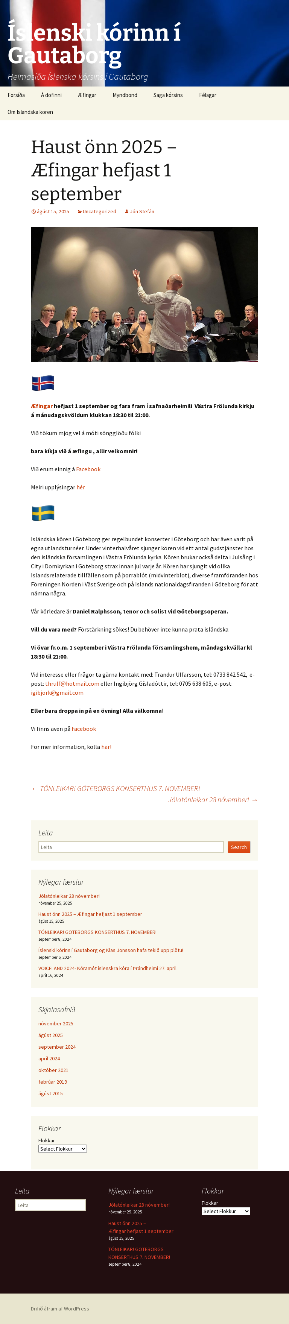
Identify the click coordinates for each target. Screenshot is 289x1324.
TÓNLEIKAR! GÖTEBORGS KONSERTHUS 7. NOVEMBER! (115, 788)
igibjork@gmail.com (57, 692)
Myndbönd (125, 95)
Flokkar (46, 1140)
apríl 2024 (49, 1058)
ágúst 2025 (50, 1035)
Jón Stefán (142, 211)
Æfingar (87, 95)
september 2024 (57, 1046)
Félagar (207, 95)
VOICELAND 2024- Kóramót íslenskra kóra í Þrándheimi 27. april (107, 968)
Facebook (88, 469)
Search (239, 847)
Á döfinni (51, 95)
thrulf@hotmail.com (72, 683)
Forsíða (16, 95)
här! (106, 746)
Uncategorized (99, 211)
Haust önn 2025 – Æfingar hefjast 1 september (90, 914)
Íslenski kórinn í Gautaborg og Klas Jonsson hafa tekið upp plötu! (110, 950)
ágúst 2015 (50, 1093)
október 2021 (53, 1070)
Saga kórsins (168, 95)
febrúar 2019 (52, 1081)
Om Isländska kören (30, 111)
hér (80, 487)
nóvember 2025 (55, 1023)
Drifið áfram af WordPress (60, 1308)
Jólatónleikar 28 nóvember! (213, 799)
